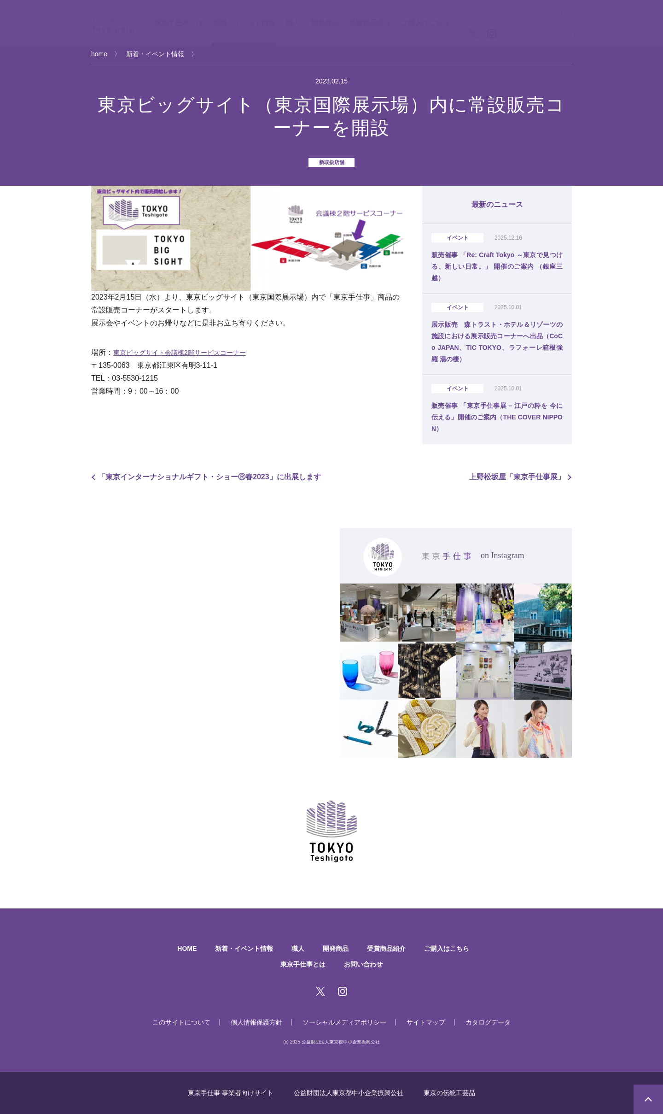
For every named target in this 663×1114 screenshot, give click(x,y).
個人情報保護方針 (256, 1022)
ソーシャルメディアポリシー (344, 1022)
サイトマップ (426, 1022)
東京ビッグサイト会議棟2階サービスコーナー (179, 352)
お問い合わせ (363, 964)
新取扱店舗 (331, 162)
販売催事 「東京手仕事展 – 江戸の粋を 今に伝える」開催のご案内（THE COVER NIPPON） (497, 417)
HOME (187, 948)
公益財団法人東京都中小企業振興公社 (348, 1092)
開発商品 (324, 23)
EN (568, 35)
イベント (458, 238)
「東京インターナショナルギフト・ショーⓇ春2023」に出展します (209, 477)
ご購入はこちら (425, 23)
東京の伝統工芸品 (449, 1092)
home (99, 54)
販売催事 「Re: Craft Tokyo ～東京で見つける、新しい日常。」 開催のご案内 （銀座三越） (497, 266)
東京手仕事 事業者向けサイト (230, 1092)
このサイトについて (181, 1022)
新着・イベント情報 (244, 23)
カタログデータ (488, 1022)
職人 (293, 23)
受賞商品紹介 (369, 23)
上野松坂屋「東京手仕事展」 (517, 477)
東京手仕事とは (178, 23)
